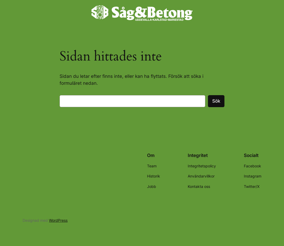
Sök (216, 101)
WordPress (58, 220)
